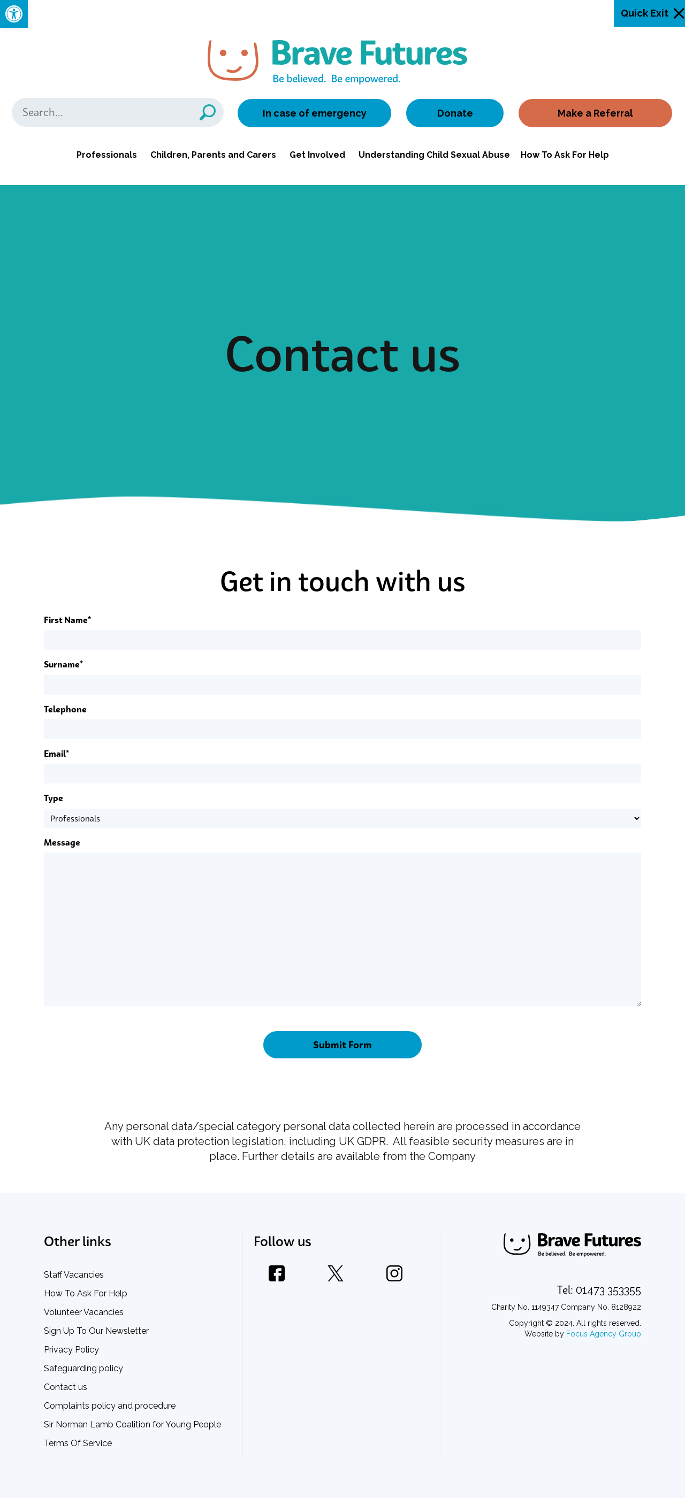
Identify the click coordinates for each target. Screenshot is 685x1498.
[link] (14, 14)
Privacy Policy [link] (71, 1350)
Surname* (63, 664)
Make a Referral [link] (595, 113)
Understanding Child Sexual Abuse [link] (434, 155)
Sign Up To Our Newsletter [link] (96, 1331)
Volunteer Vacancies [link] (84, 1312)
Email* (56, 753)
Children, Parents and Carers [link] (213, 155)
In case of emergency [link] (315, 113)
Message (62, 842)
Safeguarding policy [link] (83, 1368)
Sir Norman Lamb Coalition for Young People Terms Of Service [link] (132, 1433)
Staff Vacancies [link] (74, 1275)
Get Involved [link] (317, 155)
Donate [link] (455, 113)
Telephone (65, 709)
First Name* (67, 619)
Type (53, 798)
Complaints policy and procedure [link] (110, 1406)
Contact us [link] (65, 1387)
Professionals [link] (107, 155)
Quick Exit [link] (644, 13)
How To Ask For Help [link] (565, 155)
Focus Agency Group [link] (603, 1334)
